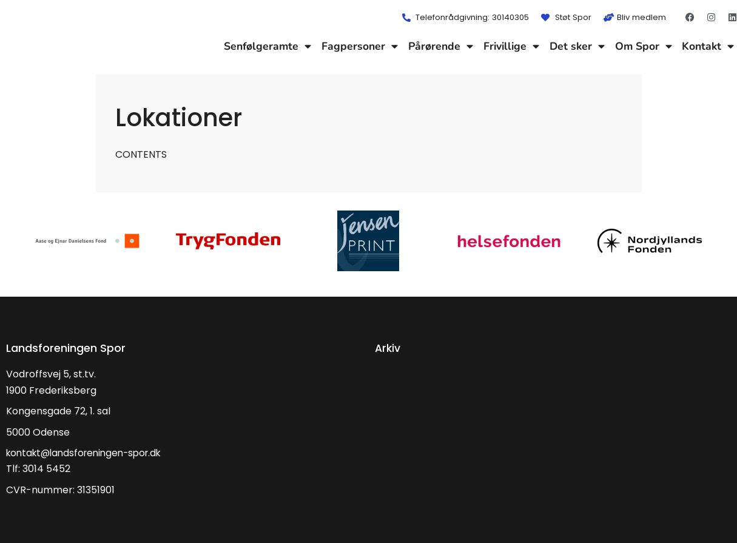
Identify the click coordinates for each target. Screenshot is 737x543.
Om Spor (643, 46)
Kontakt (708, 46)
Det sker (577, 46)
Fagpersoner (359, 46)
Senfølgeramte (267, 46)
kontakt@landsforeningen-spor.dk (89, 453)
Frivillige (511, 46)
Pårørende (440, 46)
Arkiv (388, 348)
